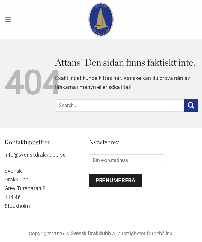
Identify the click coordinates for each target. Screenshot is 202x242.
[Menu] (8, 19)
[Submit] (191, 105)
